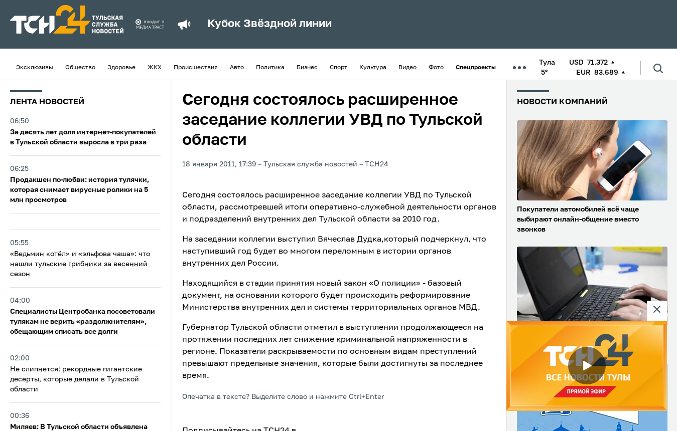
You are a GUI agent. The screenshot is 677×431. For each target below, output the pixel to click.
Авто (237, 68)
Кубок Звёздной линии (269, 24)
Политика (270, 68)
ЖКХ (155, 68)
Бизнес (307, 68)
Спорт (338, 68)
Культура (372, 68)
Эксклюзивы (34, 68)
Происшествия (196, 68)
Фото (436, 68)
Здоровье (121, 68)
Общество (80, 68)
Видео (407, 68)
